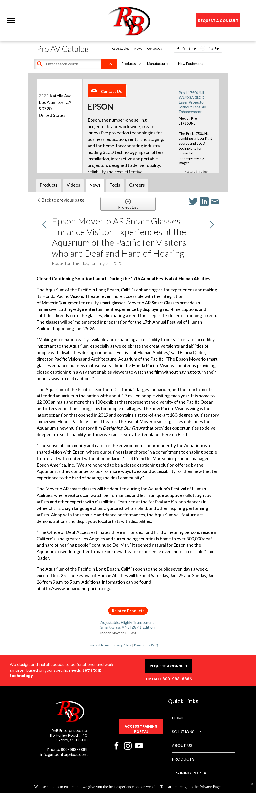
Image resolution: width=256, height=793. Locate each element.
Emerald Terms (99, 645)
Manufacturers (158, 63)
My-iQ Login (190, 48)
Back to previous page (60, 200)
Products (131, 63)
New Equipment (190, 63)
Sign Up (214, 48)
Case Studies (121, 48)
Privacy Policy (122, 645)
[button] (11, 20)
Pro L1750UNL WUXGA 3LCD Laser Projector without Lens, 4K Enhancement (193, 102)
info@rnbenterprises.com (64, 754)
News (138, 48)
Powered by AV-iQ (146, 645)
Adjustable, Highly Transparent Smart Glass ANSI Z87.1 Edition (127, 624)
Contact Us (154, 48)
